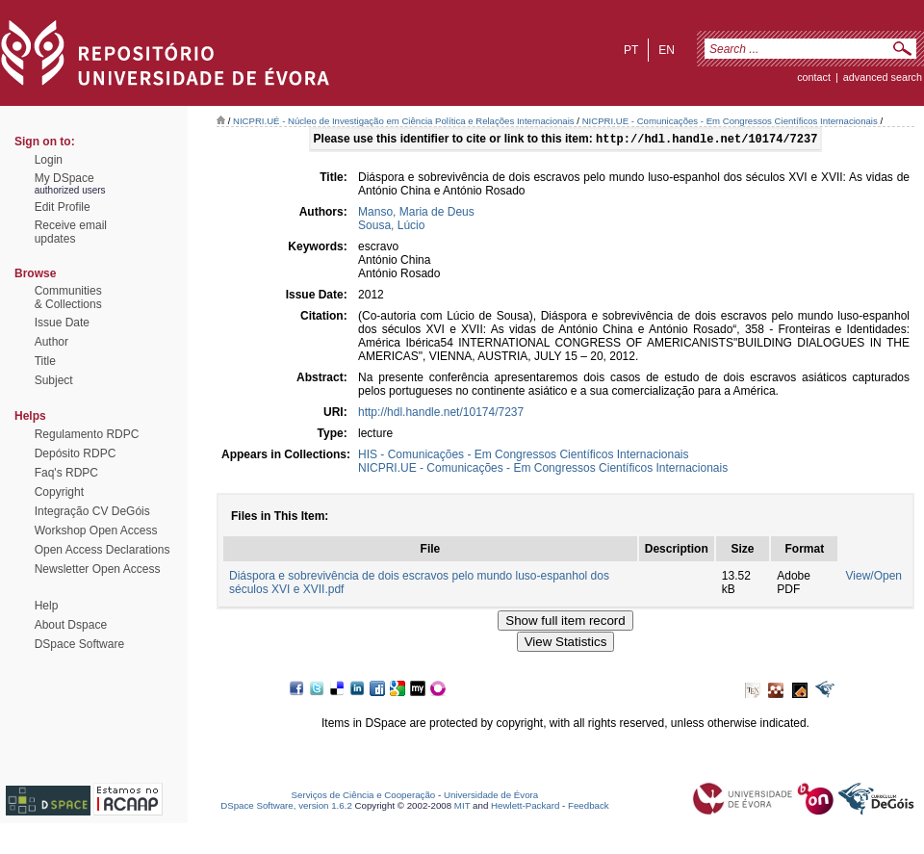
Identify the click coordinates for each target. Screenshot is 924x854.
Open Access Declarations (102, 549)
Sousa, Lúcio (391, 227)
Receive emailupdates (71, 232)
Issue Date (62, 322)
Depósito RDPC (75, 453)
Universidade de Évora (491, 796)
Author (51, 342)
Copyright (59, 492)
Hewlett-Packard (525, 807)
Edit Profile (62, 207)
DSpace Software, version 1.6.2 (286, 807)
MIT (462, 807)
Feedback (588, 807)
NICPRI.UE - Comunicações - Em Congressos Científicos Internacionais (730, 121)
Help (47, 605)
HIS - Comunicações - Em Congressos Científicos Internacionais (523, 456)
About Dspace (71, 625)
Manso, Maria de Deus (416, 213)
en (666, 50)
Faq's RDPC (66, 472)
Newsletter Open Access (98, 569)
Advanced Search (882, 77)
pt (631, 50)
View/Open (874, 577)
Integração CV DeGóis (92, 511)
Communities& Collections (68, 297)
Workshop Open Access (96, 530)
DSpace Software (79, 644)
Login (49, 160)
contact (814, 77)
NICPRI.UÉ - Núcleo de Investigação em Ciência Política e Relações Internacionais (404, 121)
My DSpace (64, 178)
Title (45, 361)
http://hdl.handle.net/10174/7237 (441, 414)
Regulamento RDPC (87, 434)
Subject (54, 380)
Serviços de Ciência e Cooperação (364, 796)
